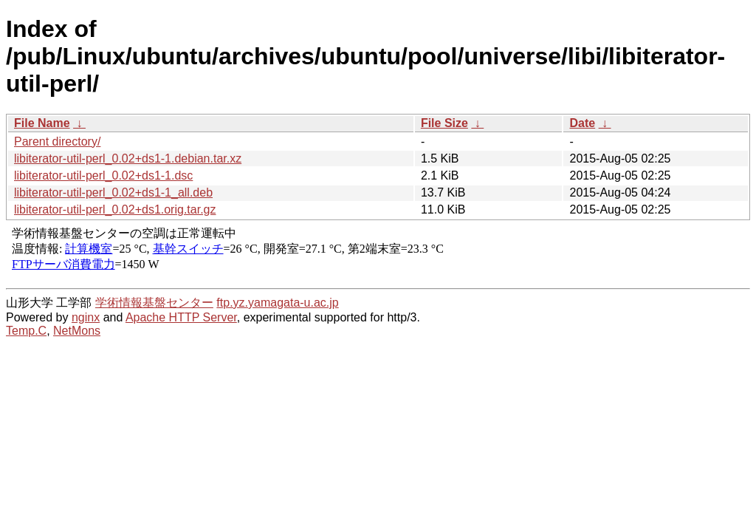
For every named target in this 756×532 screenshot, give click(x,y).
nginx (86, 317)
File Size (444, 123)
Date (582, 123)
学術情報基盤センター (154, 302)
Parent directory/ (57, 141)
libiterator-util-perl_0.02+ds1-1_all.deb (113, 192)
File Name (42, 123)
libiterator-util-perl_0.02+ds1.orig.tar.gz (115, 209)
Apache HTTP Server (181, 317)
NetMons (76, 330)
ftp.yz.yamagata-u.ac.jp (277, 302)
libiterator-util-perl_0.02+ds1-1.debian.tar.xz (127, 158)
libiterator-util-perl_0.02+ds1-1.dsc (103, 175)
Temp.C (26, 330)
